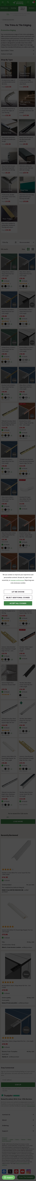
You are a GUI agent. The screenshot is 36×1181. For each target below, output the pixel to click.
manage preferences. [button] (17, 580)
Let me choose (18, 592)
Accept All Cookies (18, 603)
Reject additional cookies (18, 598)
